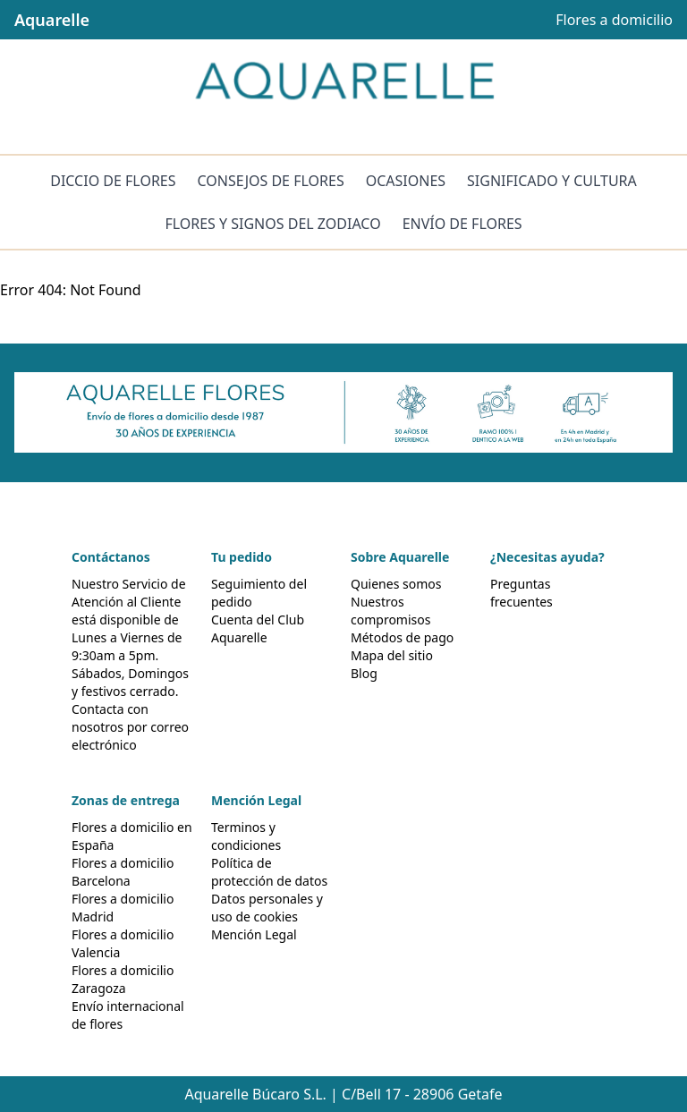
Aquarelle (51, 19)
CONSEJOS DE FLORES (271, 181)
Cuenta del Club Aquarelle (257, 628)
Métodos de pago (402, 637)
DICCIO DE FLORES (112, 181)
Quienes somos (396, 583)
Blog (364, 673)
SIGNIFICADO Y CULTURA (552, 181)
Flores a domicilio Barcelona (123, 871)
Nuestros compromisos (390, 610)
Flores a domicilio (614, 20)
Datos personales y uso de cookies (267, 907)
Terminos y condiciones (246, 836)
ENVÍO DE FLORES (462, 223)
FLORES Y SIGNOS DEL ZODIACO (272, 223)
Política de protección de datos (269, 871)
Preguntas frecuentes (521, 592)
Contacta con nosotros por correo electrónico (130, 726)
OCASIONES (405, 181)
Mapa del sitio (392, 655)
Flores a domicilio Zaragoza (123, 979)
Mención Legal (254, 934)
